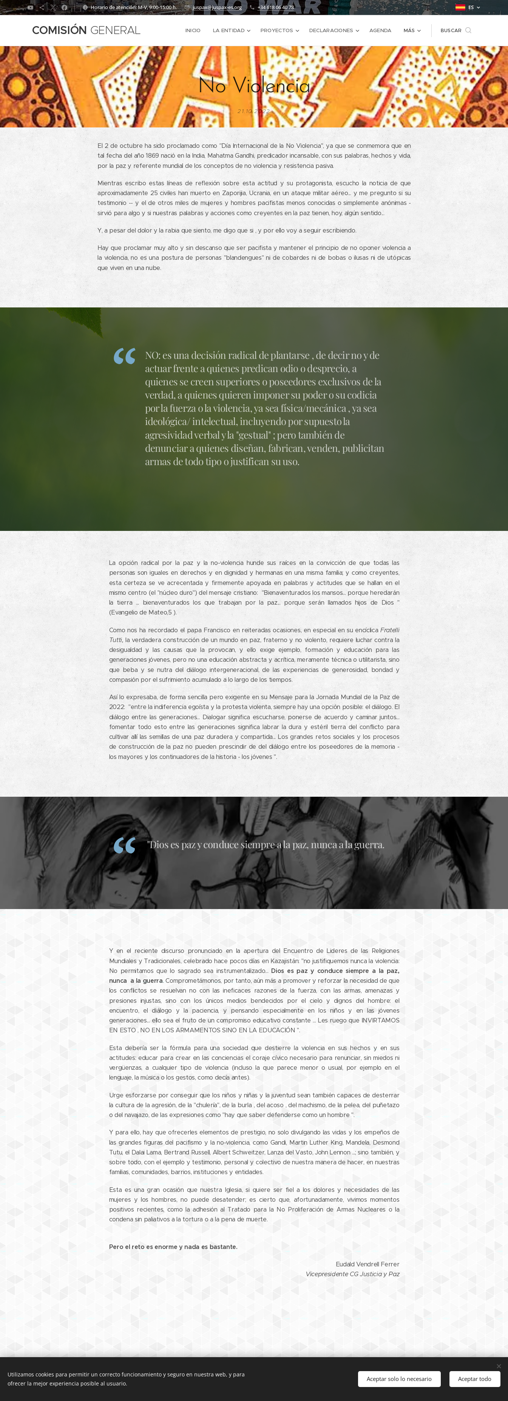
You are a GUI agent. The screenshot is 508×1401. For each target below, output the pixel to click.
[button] (456, 30)
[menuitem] (197, 30)
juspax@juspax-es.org (217, 7)
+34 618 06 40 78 (276, 7)
